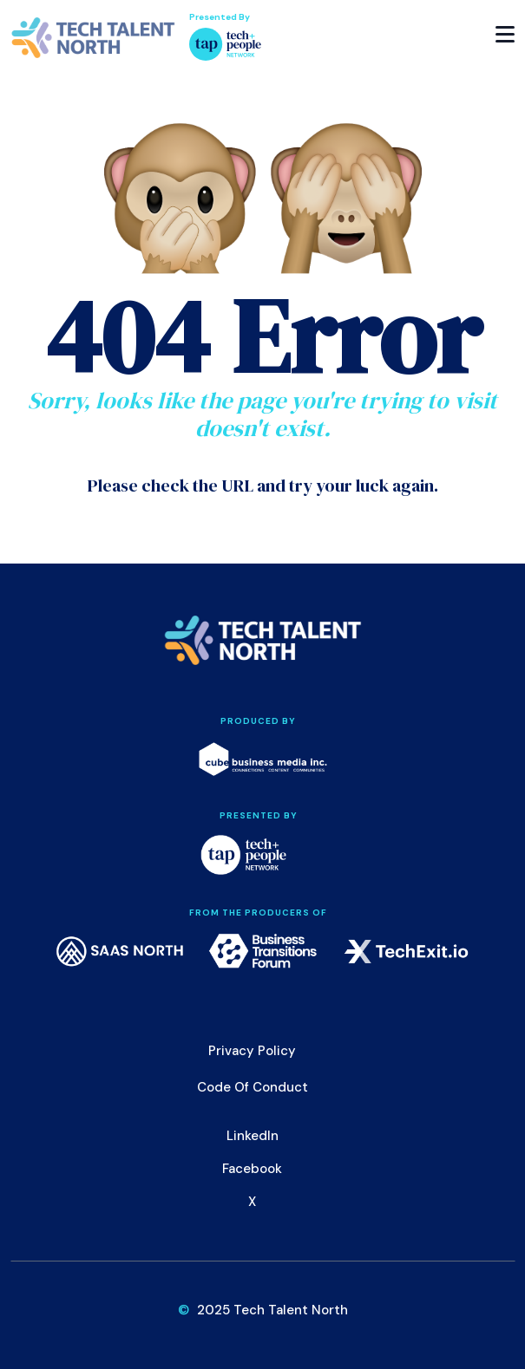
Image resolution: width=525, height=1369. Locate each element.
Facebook (252, 1168)
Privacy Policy (252, 1050)
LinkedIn (252, 1135)
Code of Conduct (252, 1087)
